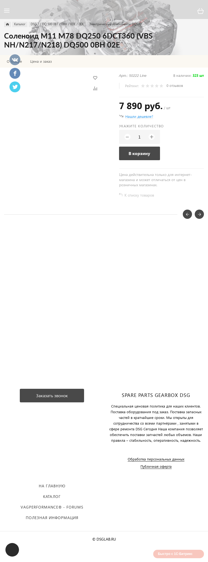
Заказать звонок (52, 395)
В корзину (139, 153)
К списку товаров (139, 195)
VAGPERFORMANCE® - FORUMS (52, 507)
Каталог (52, 496)
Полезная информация (52, 517)
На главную (52, 485)
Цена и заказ (41, 61)
